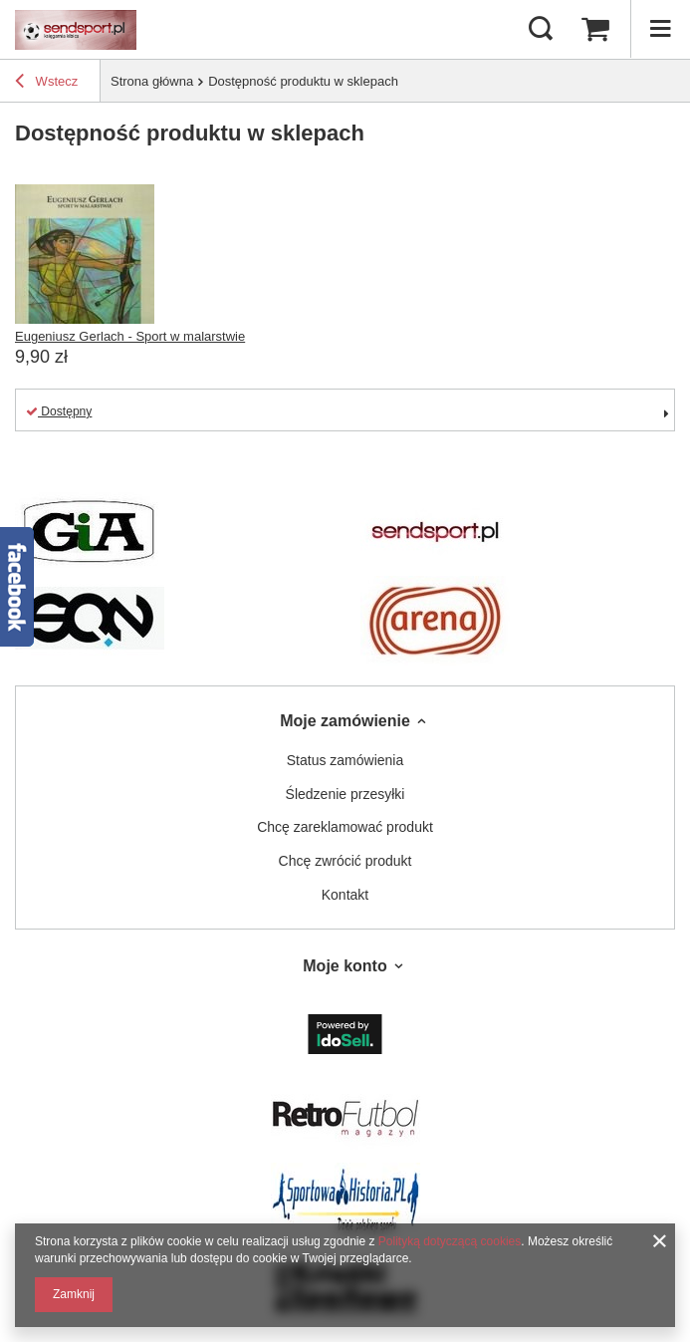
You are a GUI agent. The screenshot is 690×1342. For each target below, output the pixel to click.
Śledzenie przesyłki (345, 794)
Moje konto (344, 965)
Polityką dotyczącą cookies (449, 1241)
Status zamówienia (345, 760)
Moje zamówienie (345, 720)
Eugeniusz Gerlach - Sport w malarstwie (130, 336)
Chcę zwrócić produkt (345, 861)
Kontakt (345, 895)
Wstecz (46, 84)
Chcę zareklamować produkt (345, 827)
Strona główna (152, 81)
